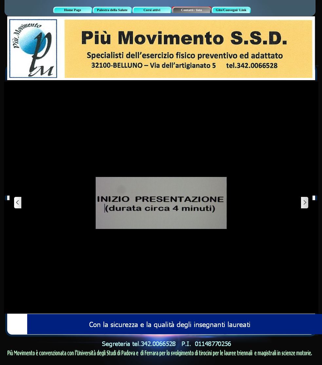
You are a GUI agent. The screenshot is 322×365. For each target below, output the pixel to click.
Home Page (72, 10)
